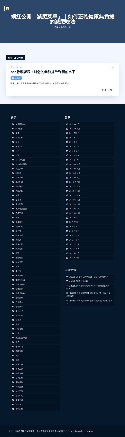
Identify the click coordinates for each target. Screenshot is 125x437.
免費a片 (19, 146)
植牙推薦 (19, 275)
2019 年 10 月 (74, 222)
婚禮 (17, 195)
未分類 (18, 271)
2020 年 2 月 (74, 204)
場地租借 (19, 182)
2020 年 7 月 (74, 182)
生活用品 (19, 311)
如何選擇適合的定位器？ (79, 281)
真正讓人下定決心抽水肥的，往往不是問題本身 (89, 277)
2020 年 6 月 (74, 186)
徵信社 (18, 231)
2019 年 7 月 (74, 235)
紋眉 (17, 333)
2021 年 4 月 (74, 146)
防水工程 (19, 391)
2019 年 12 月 (74, 213)
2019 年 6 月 (74, 240)
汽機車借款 (20, 284)
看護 (17, 324)
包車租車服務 (21, 164)
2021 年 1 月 (74, 160)
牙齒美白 (19, 302)
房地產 (18, 240)
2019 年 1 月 (74, 257)
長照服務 (19, 386)
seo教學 (18, 78)
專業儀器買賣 (21, 209)
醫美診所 (19, 378)
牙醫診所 (19, 297)
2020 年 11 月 (74, 168)
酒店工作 (19, 369)
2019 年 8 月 (74, 231)
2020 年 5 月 (74, 191)
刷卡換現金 (20, 160)
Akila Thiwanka (85, 431)
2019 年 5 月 (74, 244)
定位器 (18, 200)
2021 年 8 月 (74, 142)
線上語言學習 (21, 338)
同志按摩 (19, 168)
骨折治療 (19, 409)
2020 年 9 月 (74, 173)
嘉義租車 (19, 177)
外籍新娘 (19, 191)
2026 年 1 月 (74, 124)
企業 (17, 133)
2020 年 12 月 (75, 164)
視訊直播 (19, 351)
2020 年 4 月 (74, 195)
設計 (17, 355)
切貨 (17, 155)
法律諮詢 (19, 289)
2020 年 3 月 (74, 200)
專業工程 (19, 213)
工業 (17, 217)
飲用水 (18, 404)
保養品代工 (20, 137)
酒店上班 (19, 364)
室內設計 (19, 204)
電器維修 (19, 400)
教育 (17, 253)
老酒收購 (19, 346)
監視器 (18, 320)
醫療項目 (19, 373)
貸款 (17, 360)
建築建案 (19, 222)
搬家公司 (19, 244)
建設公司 (19, 226)
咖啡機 (18, 173)
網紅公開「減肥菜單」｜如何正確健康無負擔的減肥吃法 (62, 19)
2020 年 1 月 (74, 209)
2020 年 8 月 (74, 177)
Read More (107, 90)
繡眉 (17, 342)
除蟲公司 (19, 395)
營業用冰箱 (20, 293)
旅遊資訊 (19, 262)
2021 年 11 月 (74, 137)
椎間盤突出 (20, 280)
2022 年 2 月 (74, 133)
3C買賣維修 (21, 124)
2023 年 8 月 (74, 128)
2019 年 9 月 (74, 226)
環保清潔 (19, 306)
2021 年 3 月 (74, 151)
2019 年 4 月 (74, 249)
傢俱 (17, 142)
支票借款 (19, 249)
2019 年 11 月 (74, 217)
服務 (17, 266)
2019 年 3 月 (74, 253)
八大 (17, 151)
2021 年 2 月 (74, 155)
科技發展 (19, 329)
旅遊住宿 (19, 257)
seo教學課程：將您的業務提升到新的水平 (43, 72)
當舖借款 (19, 315)
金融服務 (19, 382)
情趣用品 (19, 235)
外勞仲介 (19, 186)
